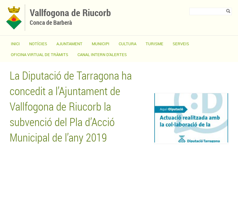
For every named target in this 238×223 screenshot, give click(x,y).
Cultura (127, 43)
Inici (15, 43)
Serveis (181, 43)
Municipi (100, 43)
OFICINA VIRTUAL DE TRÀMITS (39, 54)
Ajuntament (69, 43)
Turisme (154, 43)
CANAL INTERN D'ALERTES (102, 54)
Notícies (38, 43)
